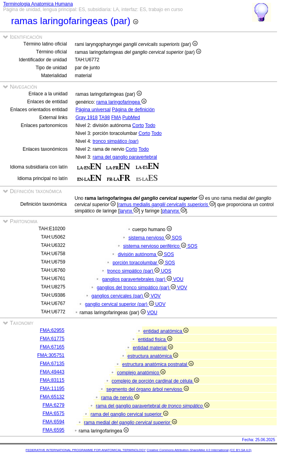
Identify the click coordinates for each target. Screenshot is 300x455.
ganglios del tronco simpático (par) (137, 287)
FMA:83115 (52, 380)
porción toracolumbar (138, 262)
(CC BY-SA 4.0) (240, 450)
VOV (182, 287)
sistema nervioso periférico (155, 246)
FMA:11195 (52, 388)
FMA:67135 (52, 363)
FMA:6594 (53, 422)
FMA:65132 (52, 397)
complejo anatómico (141, 372)
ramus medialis (166, 204)
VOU (178, 279)
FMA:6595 (53, 430)
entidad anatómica (165, 331)
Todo (150, 125)
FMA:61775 (52, 338)
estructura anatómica (152, 356)
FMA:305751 (51, 355)
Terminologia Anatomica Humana (38, 4)
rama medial (130, 422)
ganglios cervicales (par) (121, 296)
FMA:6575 (53, 413)
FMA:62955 (52, 330)
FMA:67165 (52, 347)
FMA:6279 (53, 405)
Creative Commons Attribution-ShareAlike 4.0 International (187, 450)
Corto (138, 125)
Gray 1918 (87, 117)
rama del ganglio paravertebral (125, 157)
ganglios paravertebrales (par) (137, 279)
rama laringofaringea (121, 102)
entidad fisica (155, 339)
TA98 (104, 117)
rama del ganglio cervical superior (129, 414)
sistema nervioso (150, 238)
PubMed (131, 117)
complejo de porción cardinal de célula (155, 381)
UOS (166, 271)
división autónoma (141, 254)
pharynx (174, 211)
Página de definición (133, 109)
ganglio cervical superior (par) (120, 304)
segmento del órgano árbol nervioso (147, 389)
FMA (116, 117)
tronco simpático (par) (116, 141)
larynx (129, 211)
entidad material (153, 348)
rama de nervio (120, 397)
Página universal (93, 109)
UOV (160, 304)
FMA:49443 (52, 372)
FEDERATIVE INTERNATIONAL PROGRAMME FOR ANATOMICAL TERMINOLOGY (86, 450)
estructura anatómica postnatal (158, 364)
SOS (177, 238)
